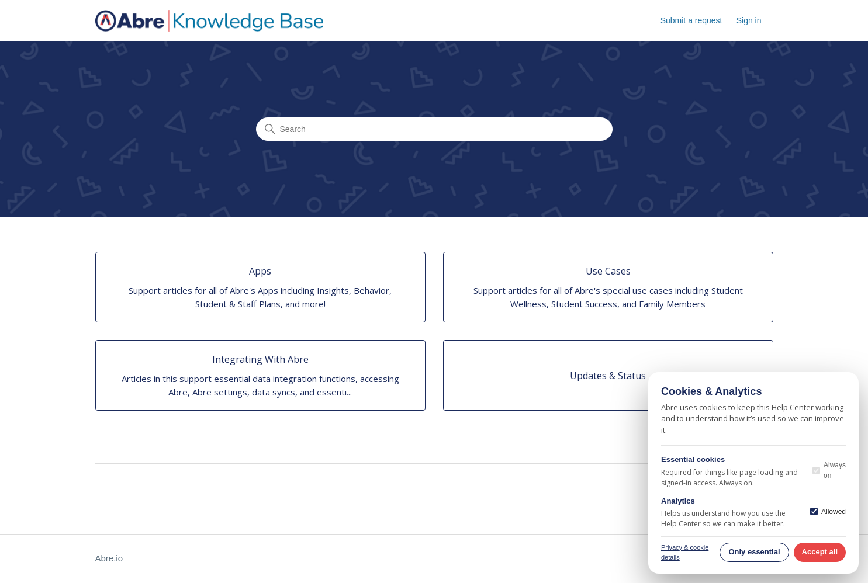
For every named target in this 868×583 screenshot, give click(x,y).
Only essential (754, 551)
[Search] (434, 129)
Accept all (820, 551)
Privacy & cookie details (684, 552)
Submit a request (691, 20)
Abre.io (109, 558)
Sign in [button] (749, 20)
